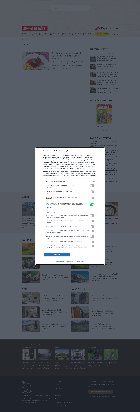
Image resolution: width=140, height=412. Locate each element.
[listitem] (70, 182)
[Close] (101, 151)
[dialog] (70, 206)
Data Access (69, 261)
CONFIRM (57, 254)
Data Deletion (60, 261)
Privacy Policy (80, 261)
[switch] (92, 185)
